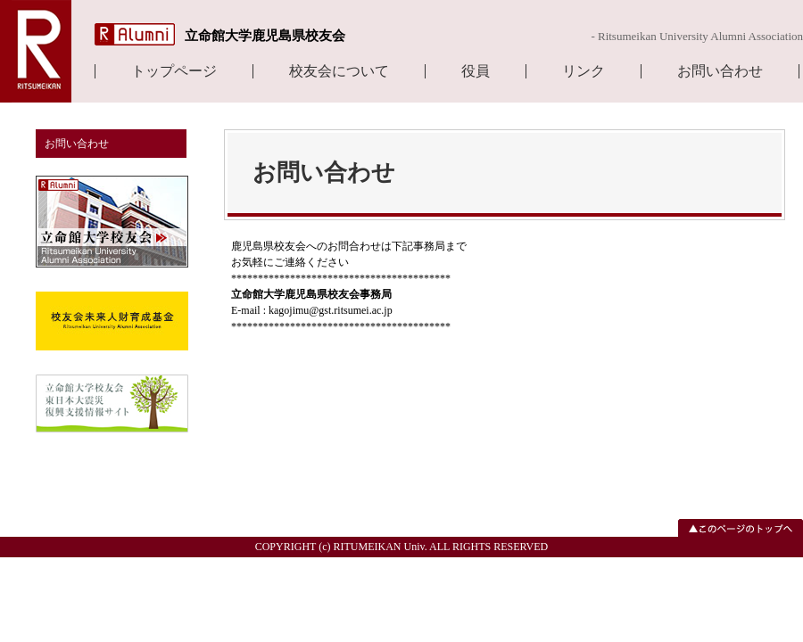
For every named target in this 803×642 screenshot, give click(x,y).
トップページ (174, 71)
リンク (583, 71)
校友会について (339, 71)
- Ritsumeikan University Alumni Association (697, 36)
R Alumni (135, 34)
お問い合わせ (720, 71)
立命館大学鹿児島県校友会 (265, 36)
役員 (475, 71)
